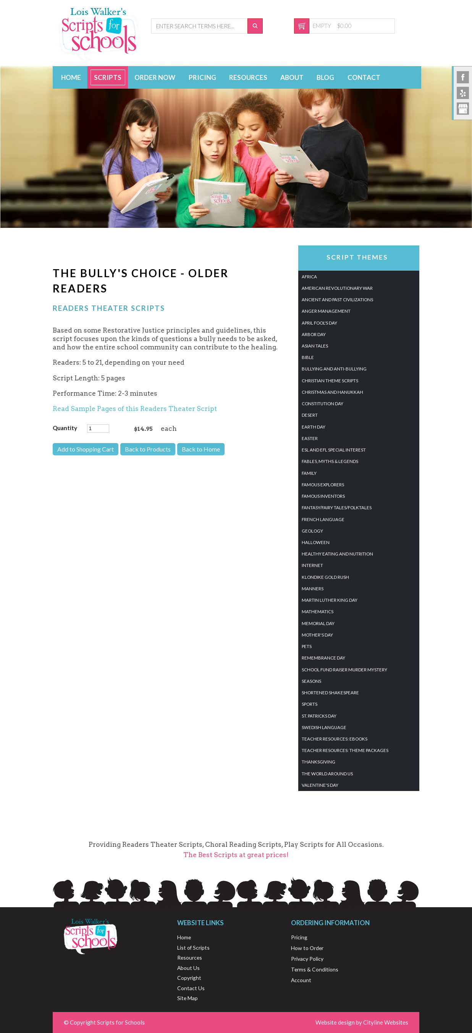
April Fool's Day (319, 322)
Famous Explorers (323, 484)
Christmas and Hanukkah (332, 392)
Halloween (316, 542)
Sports (309, 704)
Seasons (311, 681)
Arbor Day (314, 334)
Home (71, 77)
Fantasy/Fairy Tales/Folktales (337, 507)
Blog (325, 77)
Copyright (189, 978)
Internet (312, 565)
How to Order (307, 948)
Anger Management (326, 311)
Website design (335, 1022)
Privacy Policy (307, 958)
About (292, 77)
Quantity (65, 427)
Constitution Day (322, 403)
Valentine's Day (320, 785)
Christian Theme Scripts (330, 380)
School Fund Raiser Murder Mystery (344, 669)
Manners (312, 588)
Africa (309, 276)
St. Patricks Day (319, 715)
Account (301, 980)
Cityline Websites (385, 1022)
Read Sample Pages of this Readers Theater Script (135, 409)
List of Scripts (193, 947)
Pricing (202, 77)
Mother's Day (317, 634)
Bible (308, 357)
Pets (307, 646)
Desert (310, 415)
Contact (364, 77)
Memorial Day (318, 623)
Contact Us (191, 988)
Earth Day (313, 426)
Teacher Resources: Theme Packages (345, 750)
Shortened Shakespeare (330, 692)
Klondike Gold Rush (325, 577)
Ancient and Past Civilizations (337, 299)
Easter (310, 438)
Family (309, 473)
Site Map (187, 998)
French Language (323, 519)
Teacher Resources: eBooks (334, 738)
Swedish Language (324, 727)
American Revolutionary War (337, 288)
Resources (248, 77)
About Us (188, 968)
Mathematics (317, 611)
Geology (312, 530)
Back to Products (148, 449)
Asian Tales (315, 345)
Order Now (154, 77)
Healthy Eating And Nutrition (337, 553)
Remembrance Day (323, 657)
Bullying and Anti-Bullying (334, 368)
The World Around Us (327, 773)
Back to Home (201, 449)
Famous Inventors (323, 496)
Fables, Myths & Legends (330, 461)
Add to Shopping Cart (85, 449)
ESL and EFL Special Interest (334, 449)
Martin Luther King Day (329, 600)
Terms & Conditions (314, 969)
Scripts (107, 77)
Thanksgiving (318, 761)
